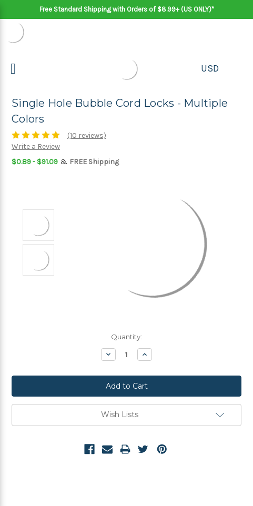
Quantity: (126, 336)
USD (210, 68)
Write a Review (36, 146)
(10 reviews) (86, 135)
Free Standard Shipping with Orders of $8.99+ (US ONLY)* (126, 9)
